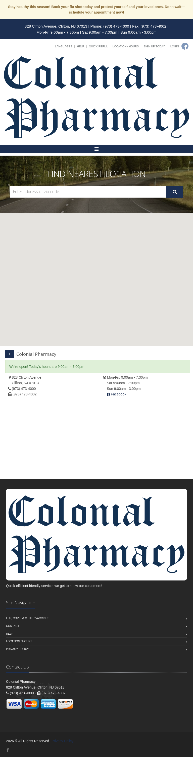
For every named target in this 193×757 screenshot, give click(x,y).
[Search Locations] (88, 192)
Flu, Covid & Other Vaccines (27, 618)
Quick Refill (98, 46)
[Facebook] (184, 46)
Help (80, 46)
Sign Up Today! (154, 46)
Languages (63, 46)
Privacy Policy (17, 648)
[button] (96, 274)
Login (174, 46)
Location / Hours (126, 46)
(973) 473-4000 (24, 389)
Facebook (116, 394)
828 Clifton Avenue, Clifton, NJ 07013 (56, 26)
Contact (12, 625)
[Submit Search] (174, 192)
